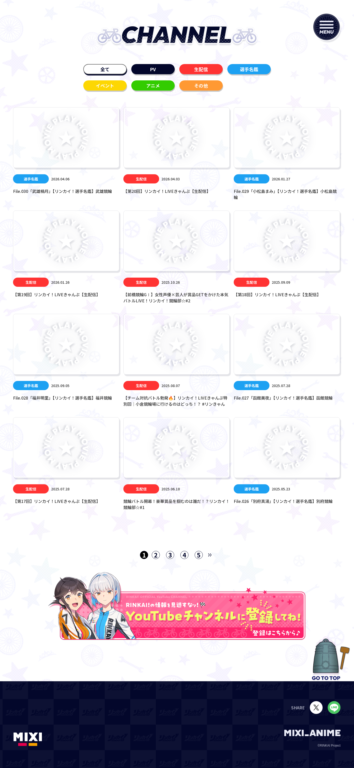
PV (153, 69)
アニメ (153, 85)
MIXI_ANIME (312, 733)
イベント (105, 85)
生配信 (201, 69)
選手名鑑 (249, 69)
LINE (334, 707)
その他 (201, 85)
